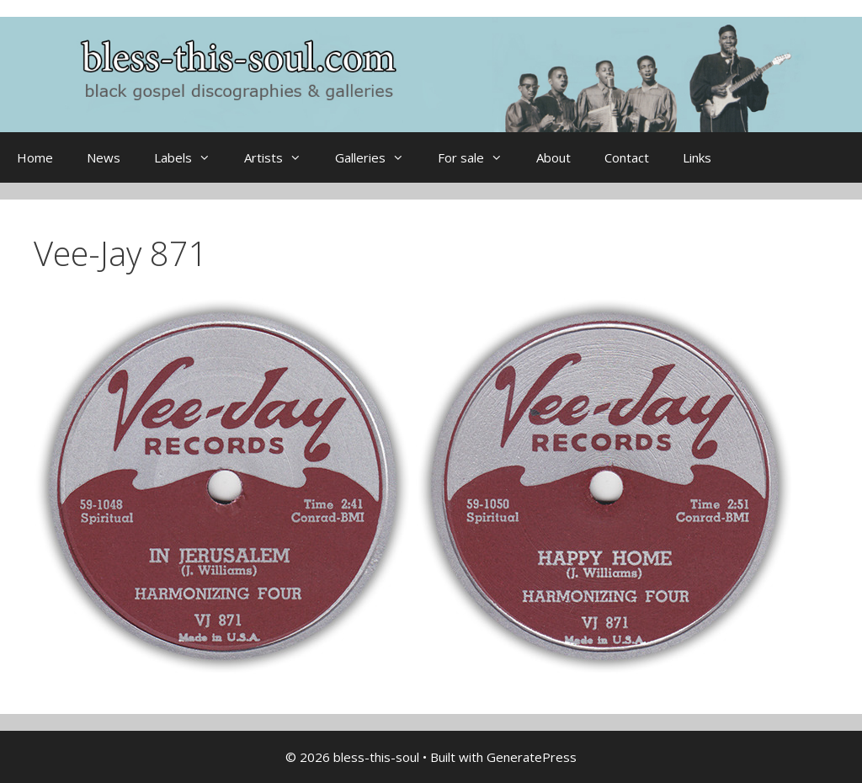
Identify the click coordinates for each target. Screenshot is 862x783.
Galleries (378, 157)
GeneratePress (532, 756)
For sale (478, 157)
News (103, 157)
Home (35, 157)
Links (697, 157)
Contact (626, 157)
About (553, 157)
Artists (281, 157)
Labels (190, 157)
